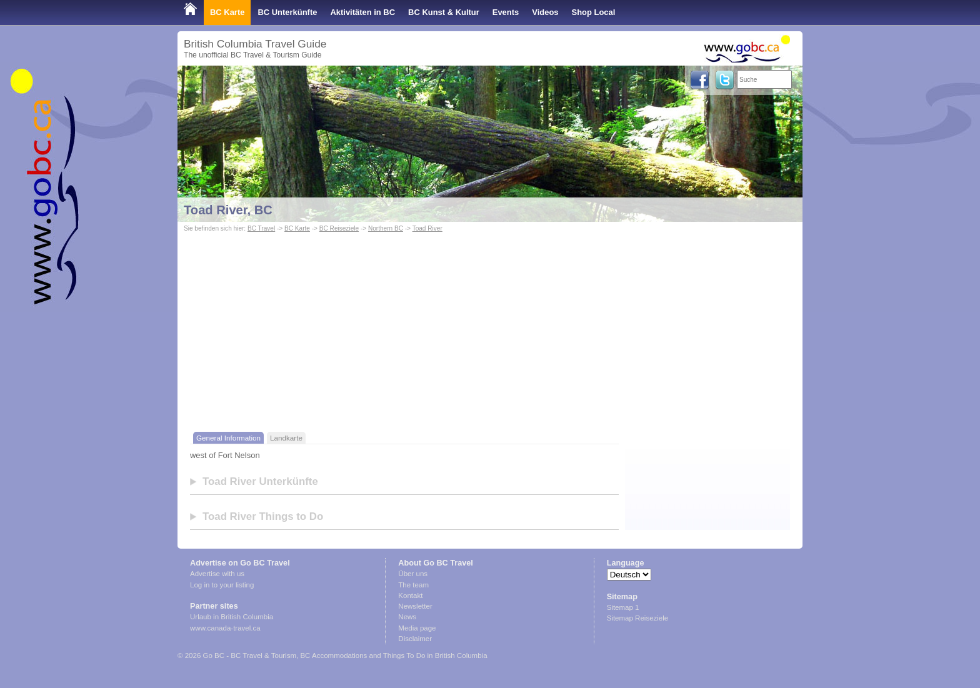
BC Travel (261, 228)
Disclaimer (415, 638)
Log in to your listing (222, 585)
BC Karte (227, 12)
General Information (228, 438)
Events (505, 12)
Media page (417, 628)
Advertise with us (217, 573)
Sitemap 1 (623, 607)
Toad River (427, 228)
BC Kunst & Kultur (443, 12)
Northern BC (385, 228)
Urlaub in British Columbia (231, 617)
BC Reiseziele (339, 228)
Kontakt (410, 595)
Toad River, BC (228, 210)
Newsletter (415, 606)
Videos (545, 12)
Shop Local (594, 12)
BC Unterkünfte (287, 12)
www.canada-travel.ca (225, 628)
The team (413, 585)
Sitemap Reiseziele (638, 618)
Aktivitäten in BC (362, 12)
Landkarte (286, 438)
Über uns (413, 573)
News (407, 617)
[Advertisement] (490, 334)
